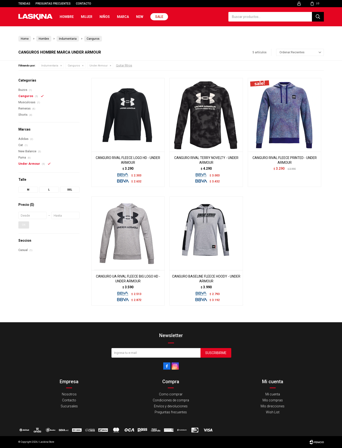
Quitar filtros (124, 65)
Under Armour (98, 65)
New (139, 17)
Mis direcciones (272, 406)
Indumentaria (49, 65)
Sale (159, 17)
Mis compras (273, 400)
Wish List (272, 412)
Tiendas (24, 3)
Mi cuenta (272, 394)
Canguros (74, 65)
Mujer (86, 17)
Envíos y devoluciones (171, 406)
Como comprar (171, 394)
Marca (123, 17)
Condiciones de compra (171, 400)
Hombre (67, 17)
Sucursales (69, 406)
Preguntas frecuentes (53, 3)
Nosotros (69, 394)
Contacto (83, 3)
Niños (105, 17)
